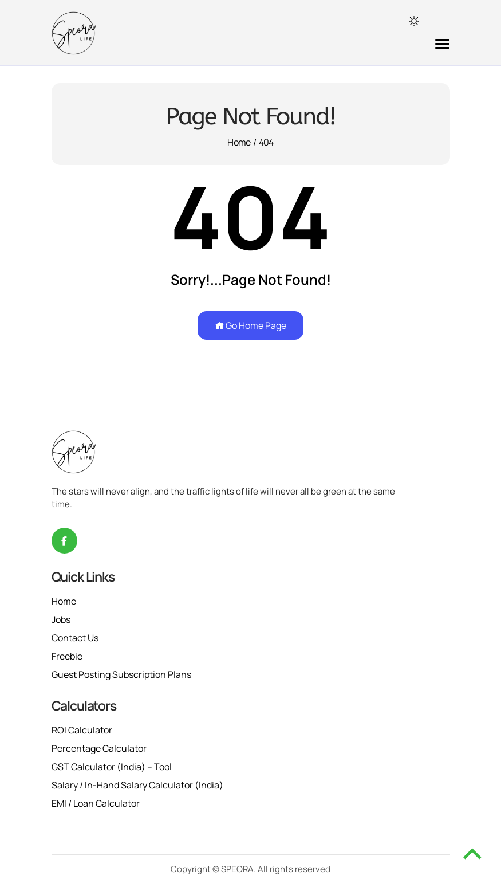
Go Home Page (250, 325)
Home (238, 142)
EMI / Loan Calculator (96, 803)
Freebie (67, 656)
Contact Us (75, 637)
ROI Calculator (82, 730)
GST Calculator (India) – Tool (112, 766)
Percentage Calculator (99, 748)
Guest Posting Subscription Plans (121, 674)
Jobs (61, 619)
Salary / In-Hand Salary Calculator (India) (137, 785)
